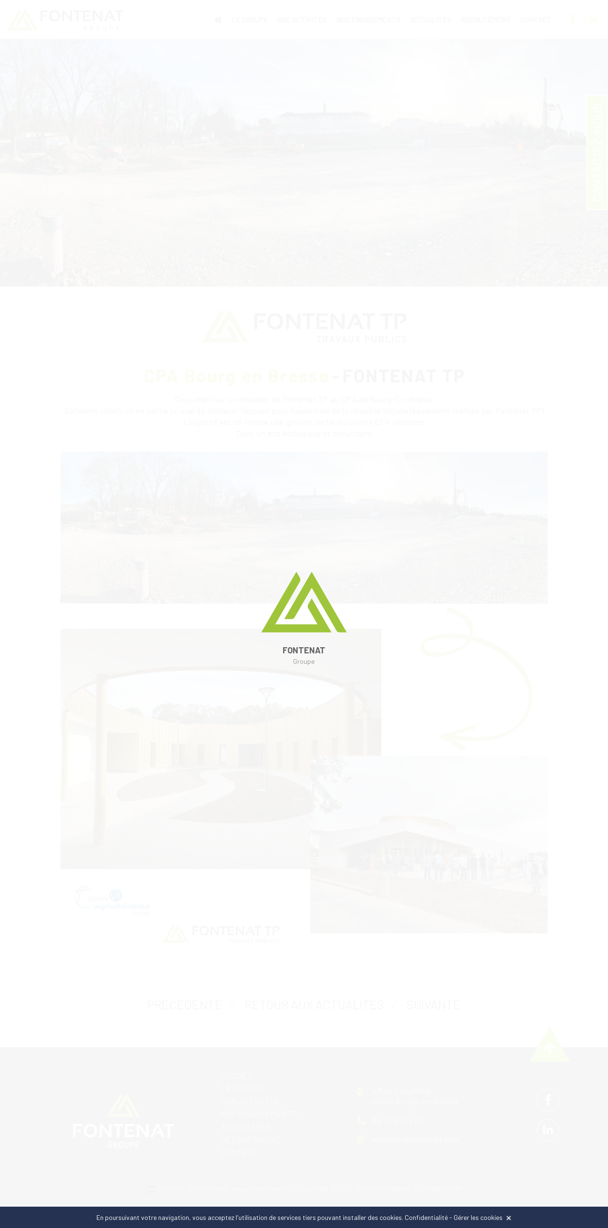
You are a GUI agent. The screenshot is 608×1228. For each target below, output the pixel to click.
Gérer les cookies (478, 1217)
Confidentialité (426, 1217)
